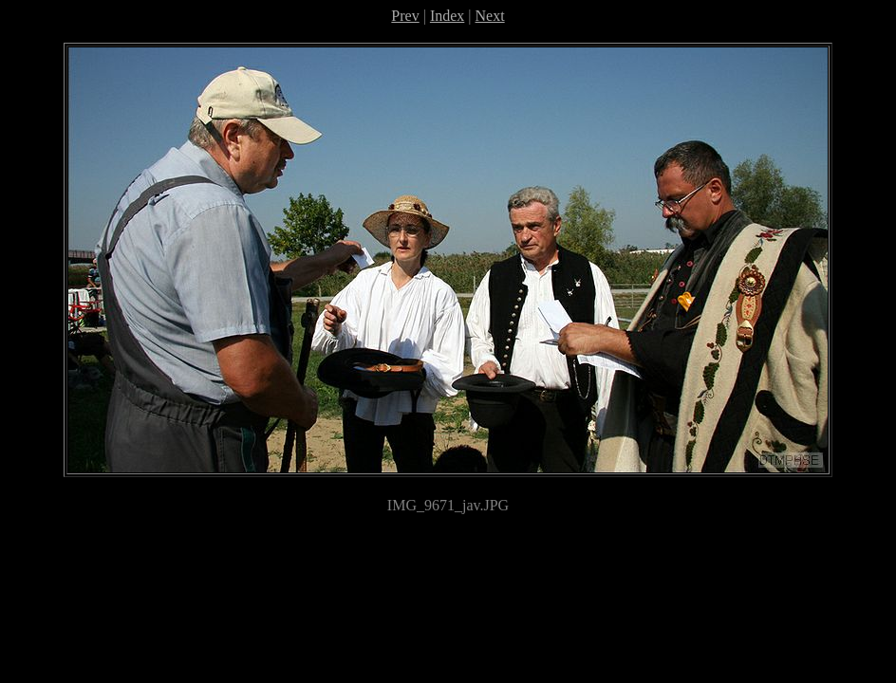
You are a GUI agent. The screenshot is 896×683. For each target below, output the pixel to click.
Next (490, 16)
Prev (405, 16)
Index (447, 16)
